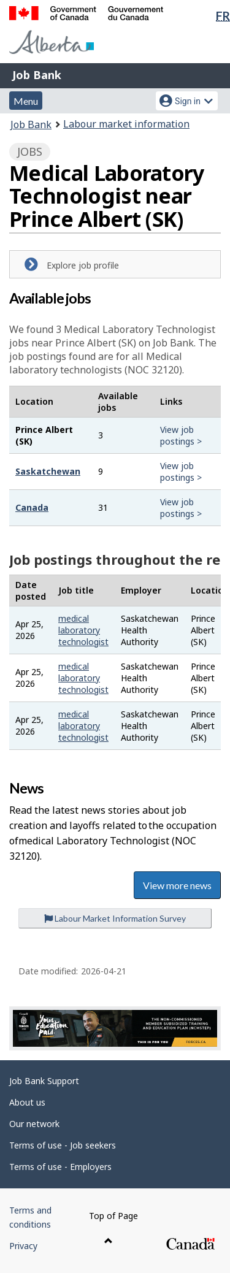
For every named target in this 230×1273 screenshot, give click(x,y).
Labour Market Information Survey (115, 918)
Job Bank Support (44, 1081)
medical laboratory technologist (83, 630)
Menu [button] (25, 101)
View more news (177, 885)
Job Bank (36, 74)
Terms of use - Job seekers (62, 1145)
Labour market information (126, 124)
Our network (34, 1124)
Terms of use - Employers (60, 1166)
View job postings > (181, 435)
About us (27, 1102)
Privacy (23, 1246)
